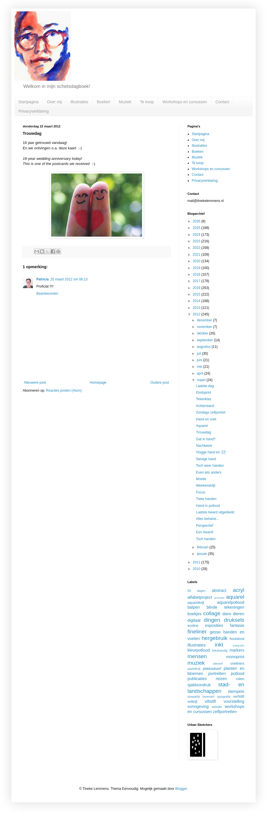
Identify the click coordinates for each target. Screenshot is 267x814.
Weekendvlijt (205, 485)
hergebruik (215, 638)
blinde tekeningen (225, 607)
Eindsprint (203, 392)
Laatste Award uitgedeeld (215, 512)
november (205, 327)
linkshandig (220, 650)
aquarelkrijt (195, 603)
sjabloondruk (199, 685)
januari (202, 554)
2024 (197, 235)
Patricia (42, 279)
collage (211, 613)
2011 (197, 562)
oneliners (237, 664)
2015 (197, 294)
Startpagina (28, 102)
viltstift (210, 701)
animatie (219, 597)
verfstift (238, 697)
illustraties (196, 645)
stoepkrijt (193, 696)
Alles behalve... (207, 519)
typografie (223, 696)
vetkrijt (192, 702)
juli (199, 354)
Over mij (54, 102)
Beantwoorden (47, 294)
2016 (197, 288)
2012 (197, 314)
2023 (197, 241)
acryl (238, 590)
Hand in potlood (208, 506)
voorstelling (234, 701)
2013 (197, 308)
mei (200, 367)
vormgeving (197, 706)
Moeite (201, 479)
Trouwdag (203, 432)
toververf (208, 696)
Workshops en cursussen (184, 102)
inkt (219, 645)
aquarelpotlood (230, 602)
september (205, 340)
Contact (222, 102)
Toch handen (206, 539)
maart (201, 380)
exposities (214, 625)
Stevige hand (206, 459)
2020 (197, 261)
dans (226, 613)
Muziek (125, 102)
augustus (204, 347)
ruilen (240, 679)
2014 (197, 301)
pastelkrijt (194, 668)
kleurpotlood (198, 650)
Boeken (103, 102)
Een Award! (204, 532)
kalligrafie (238, 645)
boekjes (194, 613)
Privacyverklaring (33, 111)
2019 (197, 268)
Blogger (181, 789)
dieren (238, 613)
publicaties (197, 678)
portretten (217, 673)
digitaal (194, 620)
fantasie (237, 625)
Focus (200, 492)
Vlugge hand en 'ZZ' (211, 452)
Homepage (98, 383)
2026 (197, 221)
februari (203, 547)
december (205, 320)
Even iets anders (208, 472)
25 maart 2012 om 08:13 (68, 279)
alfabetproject (199, 597)
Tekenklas (203, 399)
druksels (234, 620)
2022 (197, 248)
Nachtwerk (204, 446)
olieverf (218, 663)
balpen (193, 607)
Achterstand (205, 406)
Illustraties (79, 102)
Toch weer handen (210, 466)
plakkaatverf (212, 669)
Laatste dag (205, 386)
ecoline (192, 626)
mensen (197, 656)
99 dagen (196, 590)
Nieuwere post (35, 383)
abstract (219, 590)
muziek (196, 663)
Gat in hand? (206, 439)
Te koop (147, 102)
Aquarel (202, 426)
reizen (221, 678)
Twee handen (206, 499)
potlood (237, 673)
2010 (197, 569)
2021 (197, 255)
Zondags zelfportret (210, 412)
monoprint (235, 656)
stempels (236, 691)
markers (237, 650)
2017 (197, 281)
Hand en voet (206, 419)
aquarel (235, 597)
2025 (197, 228)
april (200, 373)
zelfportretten (225, 711)
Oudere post (159, 383)
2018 (197, 274)
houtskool (237, 639)
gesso (215, 632)
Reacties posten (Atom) (64, 390)
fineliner (196, 632)
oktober (203, 333)
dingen (212, 620)
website (217, 706)
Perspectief (204, 526)
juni (200, 360)
